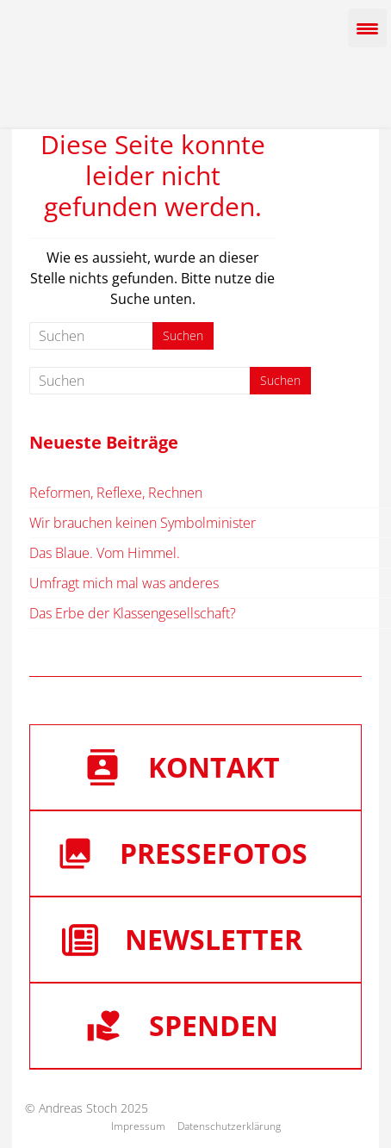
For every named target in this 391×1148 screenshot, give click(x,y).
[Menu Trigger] (367, 28)
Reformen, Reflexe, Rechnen (115, 492)
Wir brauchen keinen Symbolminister (142, 522)
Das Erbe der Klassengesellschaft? (132, 613)
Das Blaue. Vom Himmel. (104, 552)
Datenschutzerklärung (229, 1126)
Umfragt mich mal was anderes (124, 583)
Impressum (138, 1126)
